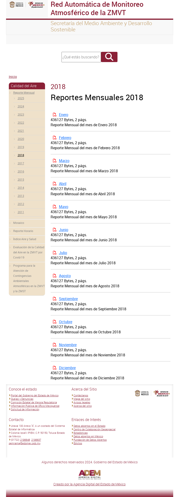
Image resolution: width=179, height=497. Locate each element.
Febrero (65, 137)
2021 (21, 131)
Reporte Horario (23, 231)
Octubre (65, 321)
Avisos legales (82, 402)
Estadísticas (81, 432)
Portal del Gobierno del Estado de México (35, 395)
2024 (21, 106)
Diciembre (67, 367)
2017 (21, 163)
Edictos (78, 443)
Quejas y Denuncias (22, 399)
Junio (63, 229)
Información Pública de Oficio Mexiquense (35, 406)
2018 (21, 155)
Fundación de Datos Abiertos (90, 439)
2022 (21, 122)
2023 (21, 114)
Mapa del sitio (82, 399)
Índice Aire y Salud (24, 239)
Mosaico (18, 223)
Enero (63, 114)
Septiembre (68, 298)
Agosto (65, 275)
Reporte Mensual (24, 92)
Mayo (63, 206)
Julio (63, 252)
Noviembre (68, 344)
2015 (21, 179)
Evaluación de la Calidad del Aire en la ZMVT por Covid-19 (28, 252)
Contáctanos (81, 395)
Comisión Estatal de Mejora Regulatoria (34, 402)
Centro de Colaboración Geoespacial (95, 429)
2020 (21, 139)
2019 (21, 147)
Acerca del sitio (83, 406)
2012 (21, 204)
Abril (62, 183)
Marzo (64, 160)
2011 (21, 212)
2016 (21, 171)
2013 (21, 196)
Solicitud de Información (25, 409)
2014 (21, 187)
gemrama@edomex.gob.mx (24, 443)
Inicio (13, 76)
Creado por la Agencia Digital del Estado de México (89, 484)
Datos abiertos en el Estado (89, 425)
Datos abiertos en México (88, 436)
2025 (21, 98)
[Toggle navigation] (15, 39)
